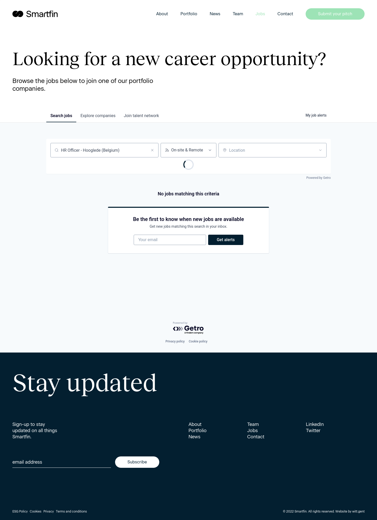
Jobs (260, 13)
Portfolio (188, 13)
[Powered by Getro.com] (188, 328)
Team (238, 13)
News (215, 13)
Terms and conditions (71, 511)
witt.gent (358, 511)
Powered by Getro (318, 178)
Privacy (48, 511)
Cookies (35, 511)
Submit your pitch (335, 13)
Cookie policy (198, 341)
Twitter (313, 430)
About (162, 13)
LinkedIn (315, 424)
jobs (61, 115)
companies (97, 115)
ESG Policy (20, 511)
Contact (285, 13)
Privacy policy (175, 341)
